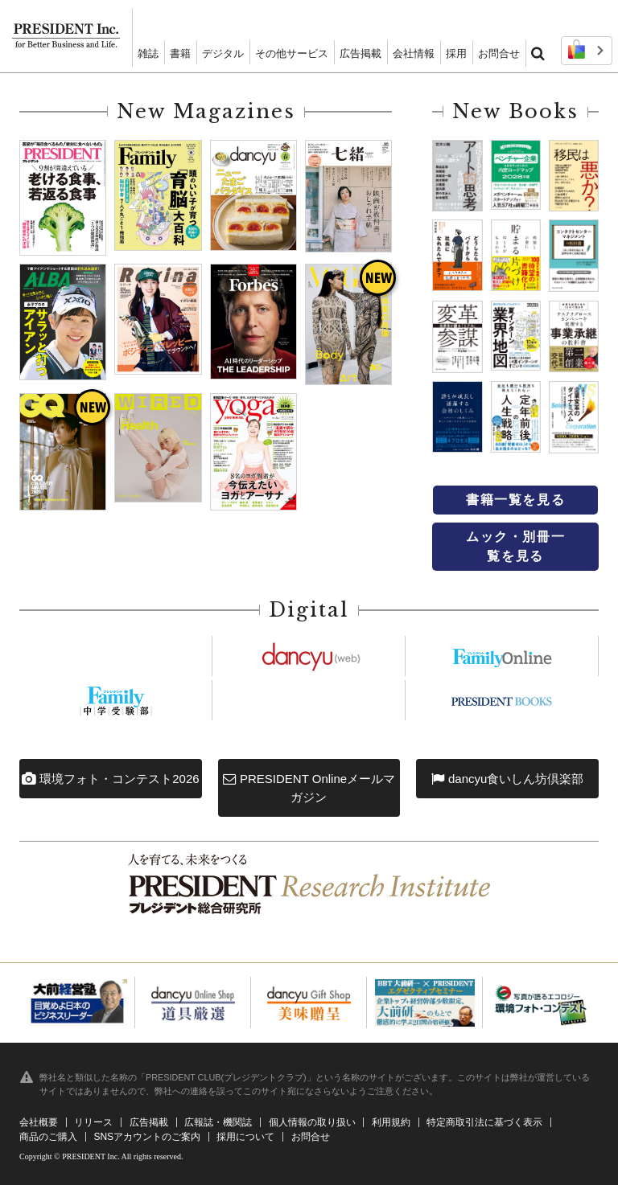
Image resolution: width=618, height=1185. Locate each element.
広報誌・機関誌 (218, 1122)
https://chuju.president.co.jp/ (116, 701)
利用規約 (391, 1122)
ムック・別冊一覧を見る (515, 546)
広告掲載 (360, 53)
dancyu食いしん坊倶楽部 (507, 779)
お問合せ (499, 53)
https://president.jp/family (502, 656)
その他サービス (291, 53)
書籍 (180, 53)
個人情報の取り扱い (312, 1122)
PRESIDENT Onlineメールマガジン (309, 788)
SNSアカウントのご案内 (146, 1136)
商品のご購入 (48, 1136)
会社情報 (414, 53)
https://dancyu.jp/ (309, 656)
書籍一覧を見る (515, 499)
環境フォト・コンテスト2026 (111, 779)
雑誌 (148, 53)
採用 (456, 53)
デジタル (223, 53)
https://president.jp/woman (309, 701)
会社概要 (38, 1122)
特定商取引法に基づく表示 (484, 1122)
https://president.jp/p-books (502, 701)
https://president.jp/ (116, 656)
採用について (245, 1136)
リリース (93, 1122)
